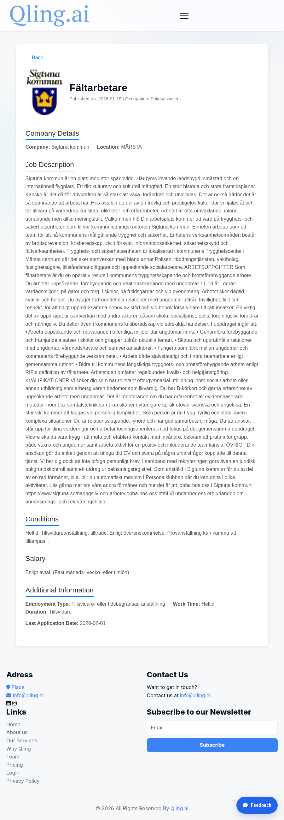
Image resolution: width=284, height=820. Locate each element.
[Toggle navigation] (184, 16)
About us (17, 732)
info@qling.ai (195, 695)
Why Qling (18, 749)
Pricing (14, 765)
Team (13, 756)
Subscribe (212, 745)
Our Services (21, 740)
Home (13, 724)
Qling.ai (179, 808)
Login (13, 772)
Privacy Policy (23, 781)
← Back (34, 57)
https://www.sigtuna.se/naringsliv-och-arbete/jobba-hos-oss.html (97, 493)
